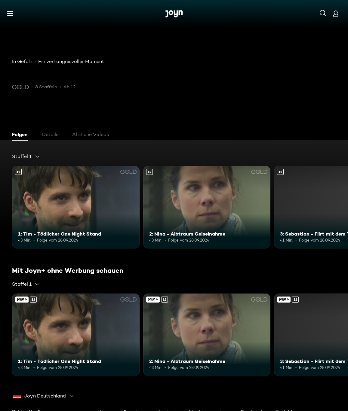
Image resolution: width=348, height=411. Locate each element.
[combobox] (26, 156)
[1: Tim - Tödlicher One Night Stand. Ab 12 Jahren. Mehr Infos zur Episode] (76, 207)
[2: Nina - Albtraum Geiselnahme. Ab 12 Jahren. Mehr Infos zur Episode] (207, 207)
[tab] (21, 135)
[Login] (335, 13)
